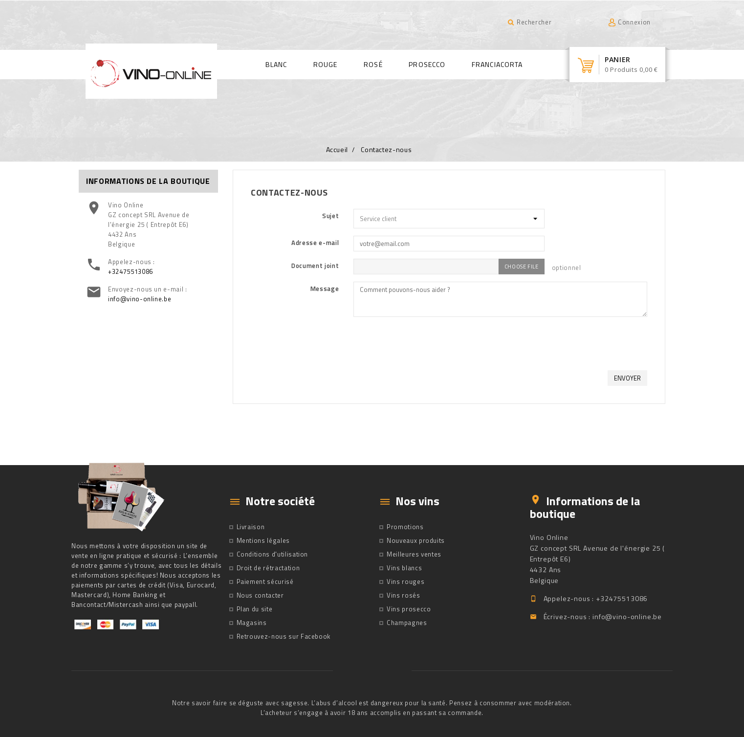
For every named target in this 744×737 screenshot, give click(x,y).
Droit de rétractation (268, 568)
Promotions (405, 527)
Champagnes (407, 622)
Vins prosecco (409, 609)
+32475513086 (130, 271)
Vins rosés (403, 595)
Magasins (252, 622)
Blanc (276, 64)
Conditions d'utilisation (272, 554)
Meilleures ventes (414, 554)
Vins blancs (404, 568)
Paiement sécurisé (265, 581)
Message (324, 288)
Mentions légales (263, 540)
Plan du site (255, 609)
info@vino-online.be (139, 299)
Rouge (325, 64)
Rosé (373, 64)
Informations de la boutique (585, 507)
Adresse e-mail (315, 242)
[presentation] (573, 343)
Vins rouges (405, 581)
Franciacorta (497, 64)
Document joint (315, 265)
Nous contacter (260, 595)
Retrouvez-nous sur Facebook (284, 636)
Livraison (251, 527)
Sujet (330, 216)
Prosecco (427, 64)
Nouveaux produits (416, 540)
